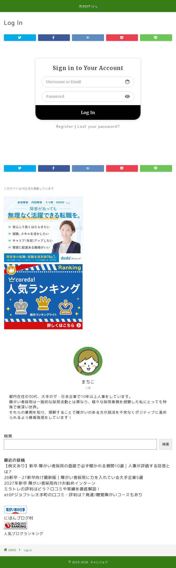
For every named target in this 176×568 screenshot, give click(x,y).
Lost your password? (98, 126)
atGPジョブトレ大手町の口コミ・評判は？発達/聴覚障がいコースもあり (73, 494)
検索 (8, 436)
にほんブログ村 (18, 518)
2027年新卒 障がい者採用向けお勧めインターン (50, 483)
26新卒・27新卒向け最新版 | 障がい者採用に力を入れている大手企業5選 (73, 477)
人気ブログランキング (23, 533)
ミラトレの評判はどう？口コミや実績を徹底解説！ (52, 489)
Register (64, 126)
